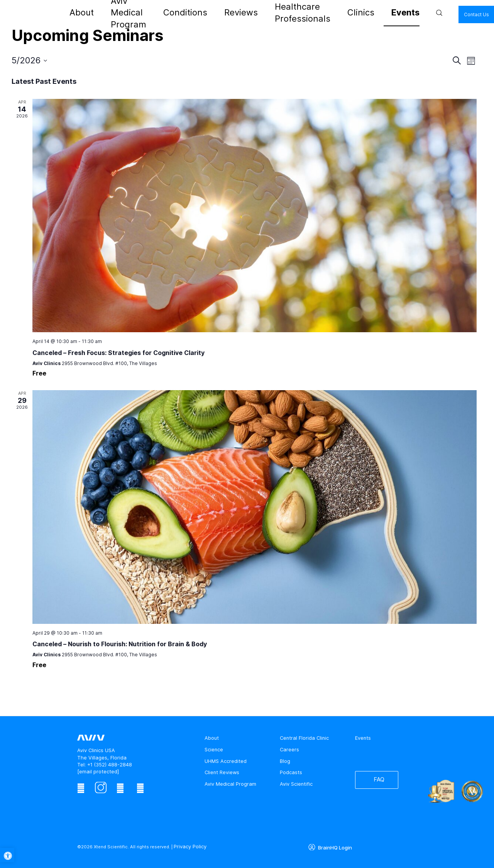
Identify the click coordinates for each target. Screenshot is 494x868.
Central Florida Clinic (304, 738)
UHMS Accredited (226, 761)
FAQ (376, 782)
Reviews (239, 12)
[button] (7, 855)
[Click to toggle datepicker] (29, 60)
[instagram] (100, 788)
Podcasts (291, 772)
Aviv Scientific (296, 784)
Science (214, 749)
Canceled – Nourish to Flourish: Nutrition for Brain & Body (119, 644)
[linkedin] (120, 788)
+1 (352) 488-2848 (109, 765)
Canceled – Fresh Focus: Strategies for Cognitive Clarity (118, 353)
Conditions (207, 12)
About (117, 12)
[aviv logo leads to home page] (73, 13)
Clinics (335, 12)
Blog (285, 761)
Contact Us (423, 14)
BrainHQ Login (333, 846)
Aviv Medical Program (159, 12)
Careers (289, 749)
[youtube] (140, 788)
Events (360, 12)
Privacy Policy (189, 846)
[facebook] (81, 788)
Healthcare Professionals (288, 12)
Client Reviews (222, 772)
